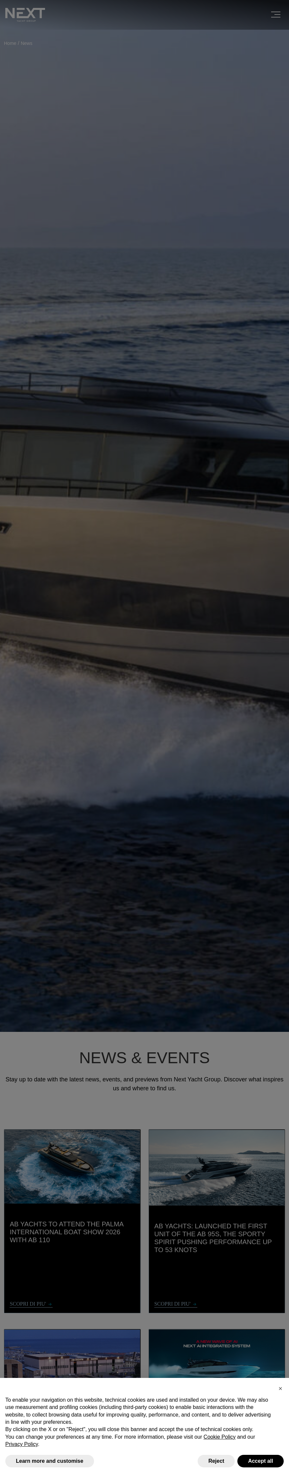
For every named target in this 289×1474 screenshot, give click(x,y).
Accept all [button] (260, 1461)
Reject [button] (216, 1461)
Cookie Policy (220, 1437)
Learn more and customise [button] (49, 1461)
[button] (280, 1388)
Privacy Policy (21, 1444)
